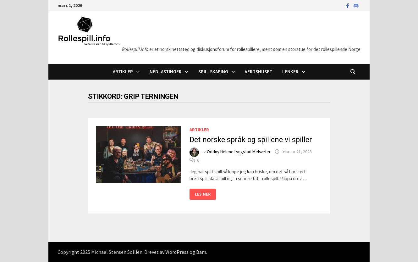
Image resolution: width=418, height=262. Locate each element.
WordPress (177, 252)
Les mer (203, 195)
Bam (201, 252)
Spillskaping (213, 72)
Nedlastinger (166, 72)
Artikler (123, 72)
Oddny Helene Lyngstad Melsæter (239, 151)
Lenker (290, 72)
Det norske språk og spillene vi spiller (251, 140)
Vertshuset (258, 72)
